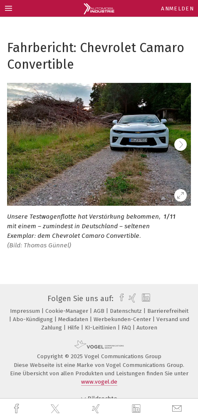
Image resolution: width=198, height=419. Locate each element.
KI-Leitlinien (101, 327)
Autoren (146, 327)
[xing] (97, 409)
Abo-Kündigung (33, 319)
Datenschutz (127, 310)
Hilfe (74, 327)
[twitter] (56, 409)
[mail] (178, 408)
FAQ (127, 327)
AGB (100, 310)
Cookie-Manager (67, 310)
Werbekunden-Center (123, 319)
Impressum (26, 310)
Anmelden (177, 8)
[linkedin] (137, 409)
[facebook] (17, 408)
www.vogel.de (99, 381)
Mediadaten (74, 319)
